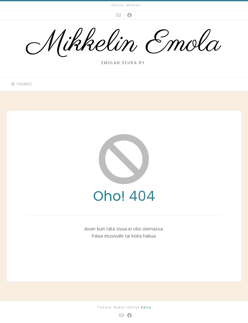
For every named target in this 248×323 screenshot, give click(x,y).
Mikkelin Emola (124, 43)
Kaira (146, 307)
